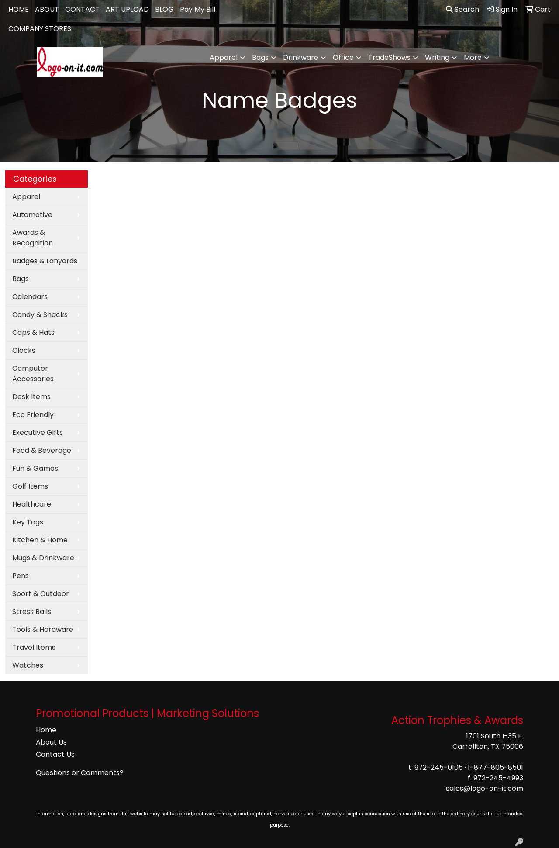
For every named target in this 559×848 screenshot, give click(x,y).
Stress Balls (31, 612)
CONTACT (82, 9)
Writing (437, 57)
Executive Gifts (37, 432)
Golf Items (30, 486)
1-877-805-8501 (495, 767)
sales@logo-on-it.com (484, 788)
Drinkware (300, 57)
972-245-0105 (438, 767)
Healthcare (31, 504)
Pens (20, 576)
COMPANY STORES (39, 29)
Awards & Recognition (32, 238)
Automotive (32, 215)
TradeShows (389, 57)
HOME (18, 9)
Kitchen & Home (40, 540)
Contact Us (55, 754)
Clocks (23, 350)
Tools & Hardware (42, 629)
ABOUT (47, 9)
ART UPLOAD (127, 9)
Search (462, 9)
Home (46, 730)
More (473, 57)
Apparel (224, 57)
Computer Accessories (33, 373)
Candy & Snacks (40, 315)
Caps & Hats (33, 332)
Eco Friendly (33, 415)
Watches (27, 665)
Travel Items (33, 647)
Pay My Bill (197, 9)
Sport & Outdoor (40, 594)
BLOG (164, 9)
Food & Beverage (41, 450)
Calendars (30, 297)
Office (343, 57)
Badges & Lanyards (44, 261)
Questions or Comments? (80, 773)
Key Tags (27, 522)
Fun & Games (35, 468)
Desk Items (31, 397)
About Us (51, 742)
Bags (260, 57)
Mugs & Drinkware (43, 558)
